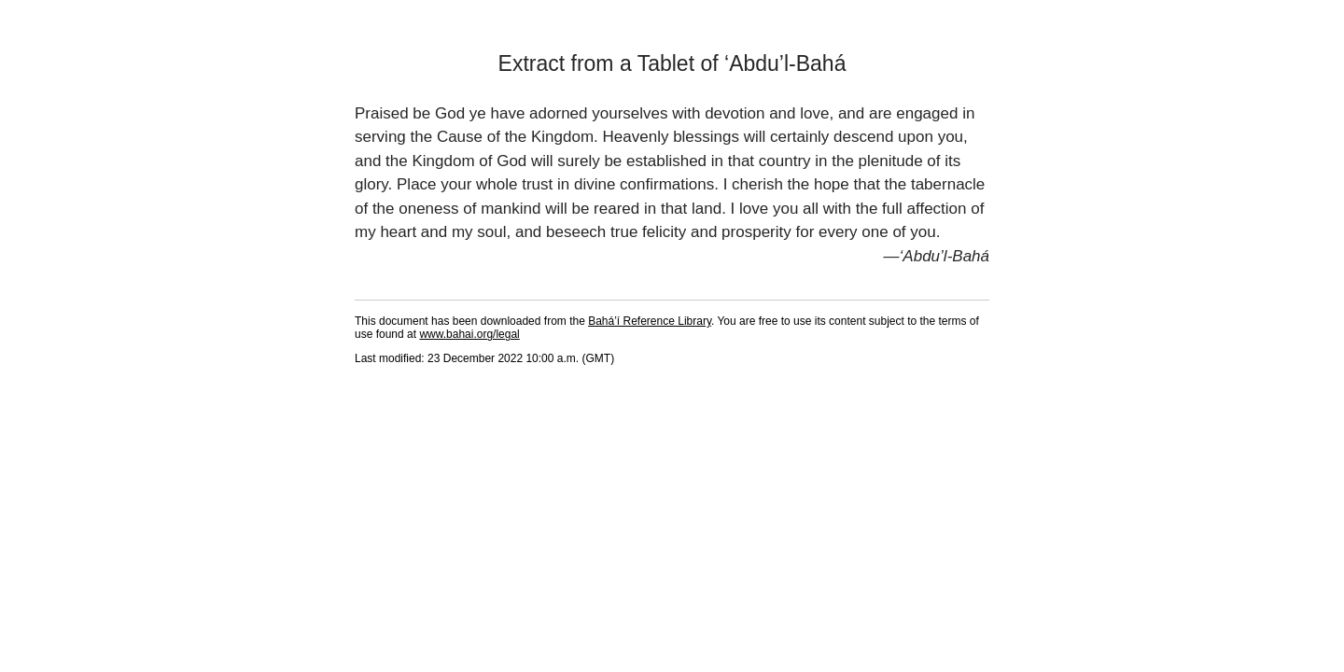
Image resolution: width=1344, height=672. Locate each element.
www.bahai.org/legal (469, 334)
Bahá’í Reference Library (649, 321)
